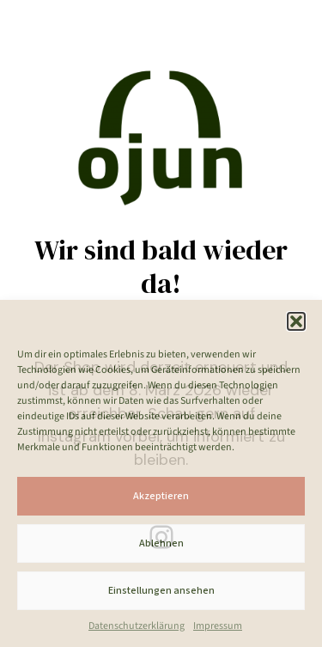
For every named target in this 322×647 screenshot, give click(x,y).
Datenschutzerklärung (136, 626)
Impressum (217, 626)
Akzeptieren (161, 496)
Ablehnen (161, 543)
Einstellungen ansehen (161, 590)
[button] (296, 321)
